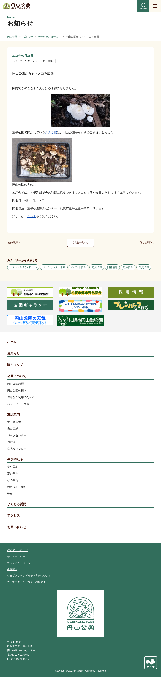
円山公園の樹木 (17, 390)
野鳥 (10, 493)
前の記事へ (147, 242)
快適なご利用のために (21, 397)
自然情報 (48, 61)
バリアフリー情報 (18, 404)
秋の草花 (12, 480)
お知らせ (13, 353)
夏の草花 (12, 473)
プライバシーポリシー (20, 563)
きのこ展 (51, 132)
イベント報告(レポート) (23, 267)
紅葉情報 (128, 267)
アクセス (13, 515)
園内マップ (15, 364)
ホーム (12, 341)
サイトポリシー (16, 556)
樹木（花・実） (17, 487)
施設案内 (13, 414)
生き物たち (15, 459)
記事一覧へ (80, 242)
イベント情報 (78, 267)
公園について (16, 376)
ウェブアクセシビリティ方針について (29, 575)
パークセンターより (26, 61)
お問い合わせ (16, 527)
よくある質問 (16, 504)
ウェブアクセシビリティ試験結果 (26, 582)
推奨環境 (12, 569)
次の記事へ (14, 242)
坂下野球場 (14, 422)
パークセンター (17, 435)
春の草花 (12, 466)
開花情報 (112, 267)
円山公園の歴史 (17, 383)
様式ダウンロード (18, 448)
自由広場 (12, 428)
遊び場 (11, 442)
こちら (31, 216)
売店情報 (97, 267)
